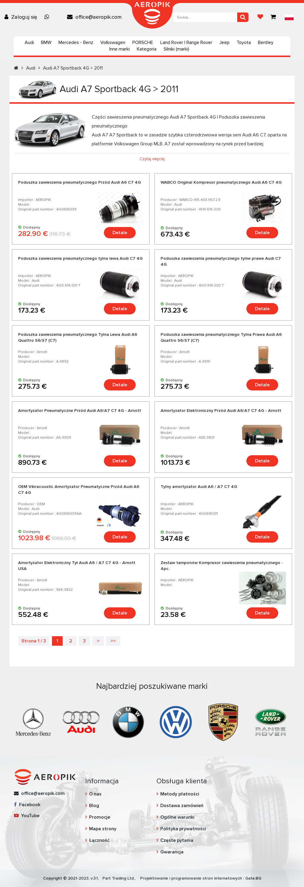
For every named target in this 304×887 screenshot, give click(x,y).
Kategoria (146, 49)
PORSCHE (142, 42)
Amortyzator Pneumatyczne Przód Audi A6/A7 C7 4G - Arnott (79, 410)
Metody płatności (179, 794)
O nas (95, 794)
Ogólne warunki (177, 817)
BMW (46, 42)
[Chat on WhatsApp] (48, 17)
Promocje (99, 817)
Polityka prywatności (183, 829)
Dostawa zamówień (181, 806)
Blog (94, 806)
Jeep (224, 42)
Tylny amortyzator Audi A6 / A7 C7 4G (199, 486)
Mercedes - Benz (75, 42)
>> (113, 641)
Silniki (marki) (176, 49)
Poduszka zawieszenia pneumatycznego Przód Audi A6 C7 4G (79, 182)
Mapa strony (102, 829)
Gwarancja (171, 852)
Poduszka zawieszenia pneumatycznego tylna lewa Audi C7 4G (80, 258)
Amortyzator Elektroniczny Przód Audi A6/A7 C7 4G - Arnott (221, 410)
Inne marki (119, 49)
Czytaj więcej (152, 158)
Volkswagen (112, 42)
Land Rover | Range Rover (186, 42)
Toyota (244, 42)
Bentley (265, 42)
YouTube (26, 816)
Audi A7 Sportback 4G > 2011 (73, 68)
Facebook (27, 805)
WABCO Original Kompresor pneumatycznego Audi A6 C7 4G (221, 182)
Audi (29, 42)
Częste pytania (176, 840)
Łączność (99, 840)
